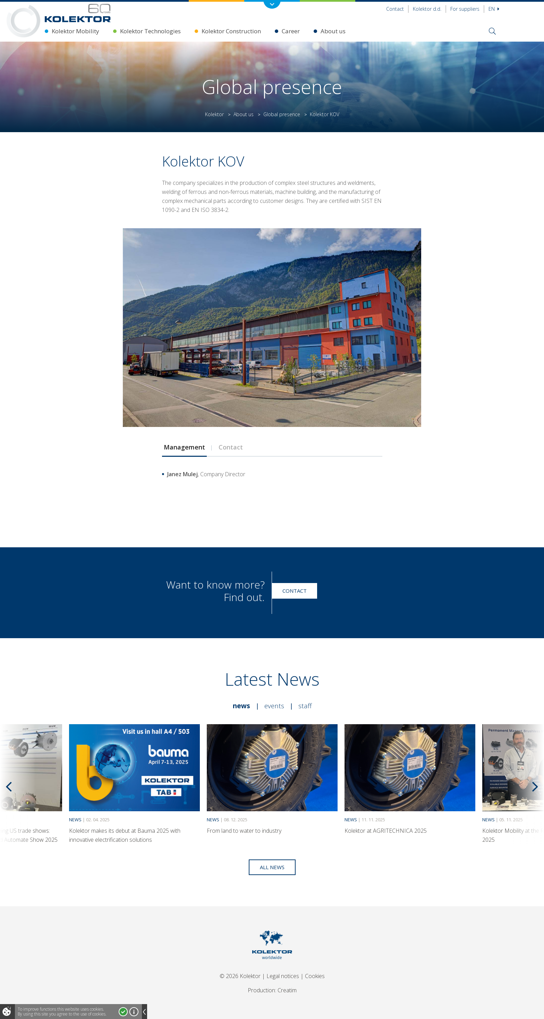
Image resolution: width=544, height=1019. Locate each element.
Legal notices (282, 976)
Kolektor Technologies (150, 31)
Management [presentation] (184, 447)
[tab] (184, 447)
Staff (305, 705)
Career (291, 31)
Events (274, 705)
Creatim (287, 990)
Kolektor (214, 114)
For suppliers (464, 9)
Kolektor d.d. (427, 9)
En (493, 9)
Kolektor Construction (231, 31)
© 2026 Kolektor (240, 976)
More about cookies (133, 1011)
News (241, 705)
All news (272, 867)
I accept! (123, 1011)
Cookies (315, 976)
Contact (395, 9)
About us (333, 31)
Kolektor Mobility (75, 31)
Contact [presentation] (231, 447)
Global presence (281, 114)
